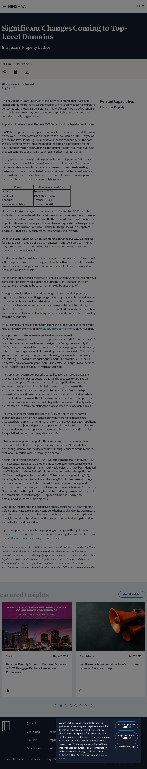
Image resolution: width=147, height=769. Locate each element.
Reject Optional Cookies (126, 737)
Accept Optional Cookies (126, 726)
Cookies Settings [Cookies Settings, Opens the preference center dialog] (126, 746)
